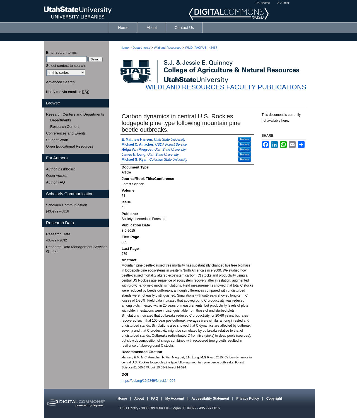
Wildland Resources (167, 47)
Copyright (274, 398)
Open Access (56, 175)
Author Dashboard (61, 169)
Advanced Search (60, 82)
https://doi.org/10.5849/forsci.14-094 (148, 381)
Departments (141, 47)
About (139, 398)
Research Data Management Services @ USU (76, 249)
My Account (175, 398)
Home (124, 47)
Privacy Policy (248, 398)
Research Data (58, 234)
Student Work (57, 140)
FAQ (155, 398)
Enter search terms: (62, 52)
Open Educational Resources (69, 146)
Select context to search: (66, 65)
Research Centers (64, 126)
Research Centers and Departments (75, 114)
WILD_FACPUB (196, 47)
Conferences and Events (66, 133)
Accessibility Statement (210, 398)
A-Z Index (284, 2)
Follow (244, 139)
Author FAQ (55, 182)
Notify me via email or (67, 92)
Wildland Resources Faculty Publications (226, 87)
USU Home (263, 2)
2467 (214, 47)
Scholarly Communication (66, 205)
